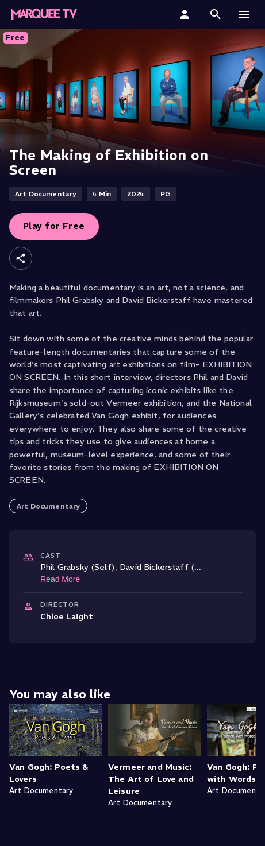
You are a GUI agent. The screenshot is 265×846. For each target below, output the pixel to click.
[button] (215, 14)
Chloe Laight (66, 616)
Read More (60, 579)
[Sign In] (186, 14)
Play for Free (54, 225)
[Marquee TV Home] (44, 14)
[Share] (20, 258)
